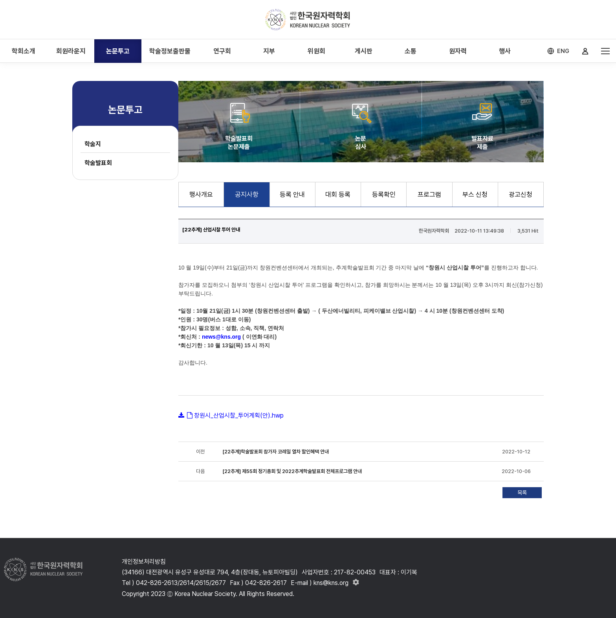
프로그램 (429, 194)
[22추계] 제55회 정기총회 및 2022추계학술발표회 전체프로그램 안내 (292, 471)
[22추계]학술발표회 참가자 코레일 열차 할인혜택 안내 (275, 452)
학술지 (92, 144)
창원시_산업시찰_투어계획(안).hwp (239, 415)
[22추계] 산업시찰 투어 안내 (211, 230)
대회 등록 (337, 194)
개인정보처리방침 (144, 561)
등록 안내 (292, 194)
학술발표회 (98, 163)
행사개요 (201, 194)
